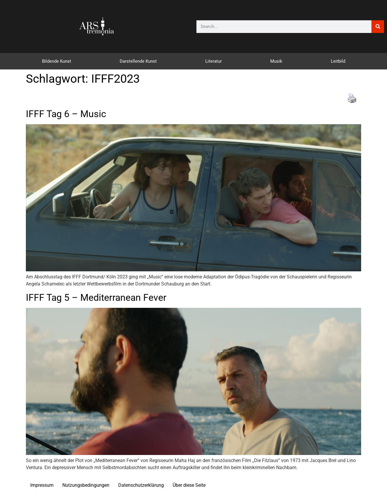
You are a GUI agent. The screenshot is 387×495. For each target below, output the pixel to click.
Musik (276, 61)
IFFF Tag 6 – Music (66, 113)
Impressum (42, 485)
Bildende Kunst (56, 61)
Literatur (213, 61)
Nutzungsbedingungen (85, 485)
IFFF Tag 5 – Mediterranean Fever (96, 297)
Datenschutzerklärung (141, 485)
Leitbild (338, 61)
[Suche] (377, 26)
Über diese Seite (189, 485)
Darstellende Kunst (138, 61)
